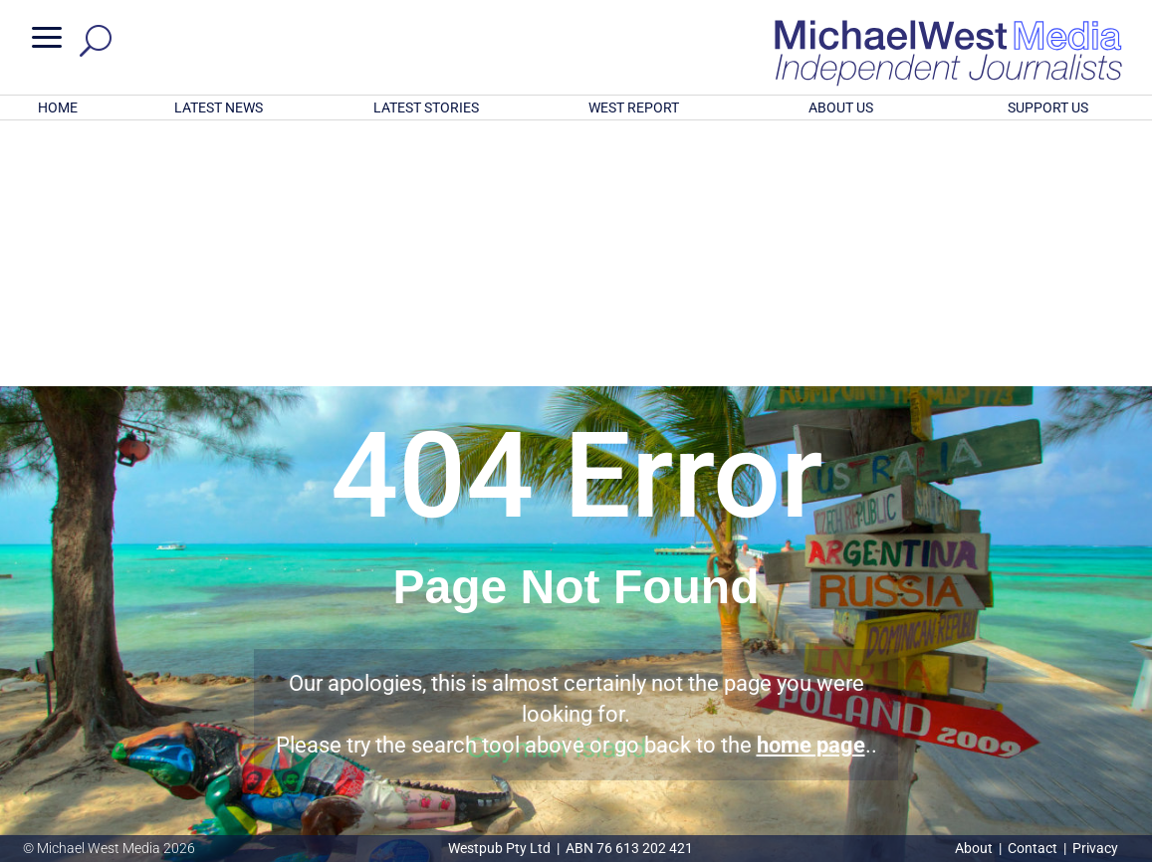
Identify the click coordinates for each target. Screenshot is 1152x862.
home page (811, 484)
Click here (657, 749)
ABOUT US (840, 107)
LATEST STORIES (426, 107)
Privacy (1095, 848)
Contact (1032, 848)
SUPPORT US (1048, 107)
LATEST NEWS (218, 107)
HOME (58, 107)
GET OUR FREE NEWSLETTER (575, 716)
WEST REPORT (633, 107)
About (975, 848)
